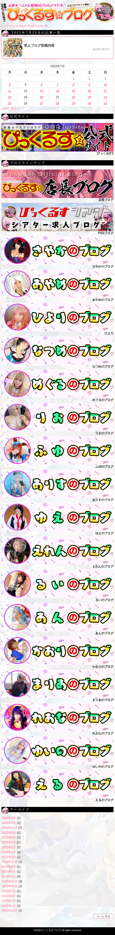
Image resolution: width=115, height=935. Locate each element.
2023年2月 (9, 901)
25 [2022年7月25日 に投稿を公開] (9, 103)
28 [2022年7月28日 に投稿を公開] (57, 103)
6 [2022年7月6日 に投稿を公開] (41, 84)
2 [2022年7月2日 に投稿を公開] (89, 78)
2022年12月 (10, 910)
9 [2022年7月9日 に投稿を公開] (89, 84)
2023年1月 (9, 905)
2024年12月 (10, 861)
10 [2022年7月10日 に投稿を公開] (105, 84)
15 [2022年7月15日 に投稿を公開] (73, 91)
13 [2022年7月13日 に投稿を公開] (41, 91)
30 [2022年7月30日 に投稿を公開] (89, 103)
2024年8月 (9, 866)
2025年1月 (9, 857)
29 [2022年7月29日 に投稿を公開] (73, 103)
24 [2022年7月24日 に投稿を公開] (105, 97)
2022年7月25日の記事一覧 (33, 26)
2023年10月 (10, 886)
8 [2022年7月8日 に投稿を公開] (73, 84)
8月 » (15, 108)
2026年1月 (9, 822)
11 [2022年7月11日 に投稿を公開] (9, 91)
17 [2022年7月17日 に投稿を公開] (105, 91)
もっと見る (103, 916)
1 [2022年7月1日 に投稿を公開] (73, 78)
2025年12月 (10, 827)
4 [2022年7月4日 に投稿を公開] (9, 84)
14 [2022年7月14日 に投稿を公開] (57, 91)
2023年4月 (9, 896)
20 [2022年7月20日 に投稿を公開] (41, 97)
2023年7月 (9, 891)
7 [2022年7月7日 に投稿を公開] (57, 84)
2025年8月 (9, 837)
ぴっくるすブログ (51, 930)
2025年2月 (9, 852)
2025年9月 (9, 832)
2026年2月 (9, 818)
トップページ (8, 26)
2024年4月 (9, 876)
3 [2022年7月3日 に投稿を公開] (105, 78)
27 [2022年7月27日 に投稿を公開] (41, 103)
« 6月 (5, 108)
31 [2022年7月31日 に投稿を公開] (105, 103)
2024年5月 (9, 871)
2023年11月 (10, 881)
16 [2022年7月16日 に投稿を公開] (89, 91)
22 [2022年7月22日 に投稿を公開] (73, 97)
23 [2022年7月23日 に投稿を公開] (89, 97)
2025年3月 (9, 847)
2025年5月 (9, 842)
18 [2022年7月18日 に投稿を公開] (9, 97)
